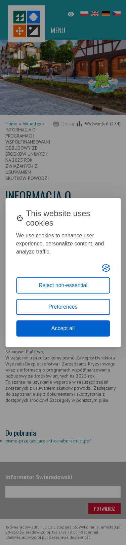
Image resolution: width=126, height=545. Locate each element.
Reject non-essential (63, 285)
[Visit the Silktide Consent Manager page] (106, 268)
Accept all (63, 328)
